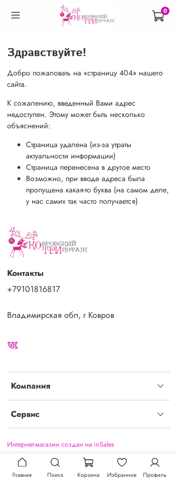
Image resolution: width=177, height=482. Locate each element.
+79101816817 (33, 289)
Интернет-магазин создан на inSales (60, 444)
